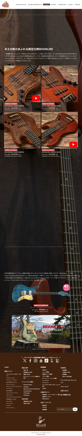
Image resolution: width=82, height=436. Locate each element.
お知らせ (44, 370)
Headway (26, 387)
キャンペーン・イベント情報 (49, 378)
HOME (7, 367)
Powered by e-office (41, 434)
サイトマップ (64, 386)
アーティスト (45, 380)
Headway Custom (21, 4)
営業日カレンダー (46, 396)
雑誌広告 (44, 405)
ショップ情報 (45, 372)
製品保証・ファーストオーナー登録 (51, 394)
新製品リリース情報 (47, 374)
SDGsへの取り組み (67, 376)
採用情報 (64, 374)
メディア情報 (45, 376)
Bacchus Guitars (10, 384)
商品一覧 (26, 370)
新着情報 (43, 367)
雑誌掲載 (44, 409)
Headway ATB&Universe (35, 4)
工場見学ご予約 (66, 372)
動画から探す (27, 374)
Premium (77, 4)
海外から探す (27, 403)
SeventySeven (27, 391)
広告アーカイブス (46, 402)
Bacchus (46, 4)
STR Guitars (9, 388)
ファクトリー (45, 382)
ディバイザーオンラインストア (68, 381)
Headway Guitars (10, 378)
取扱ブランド (8, 371)
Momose (53, 4)
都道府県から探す (28, 401)
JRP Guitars (9, 395)
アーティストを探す (28, 382)
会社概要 (64, 370)
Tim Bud (8, 405)
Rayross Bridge (10, 407)
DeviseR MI (9, 401)
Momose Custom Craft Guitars (14, 386)
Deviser (70, 4)
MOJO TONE (9, 403)
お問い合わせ (45, 399)
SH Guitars (26, 395)
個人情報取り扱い (66, 395)
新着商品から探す (28, 372)
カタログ (44, 407)
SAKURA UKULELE (11, 380)
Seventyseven (62, 4)
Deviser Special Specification (14, 397)
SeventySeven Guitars (12, 392)
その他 (44, 388)
